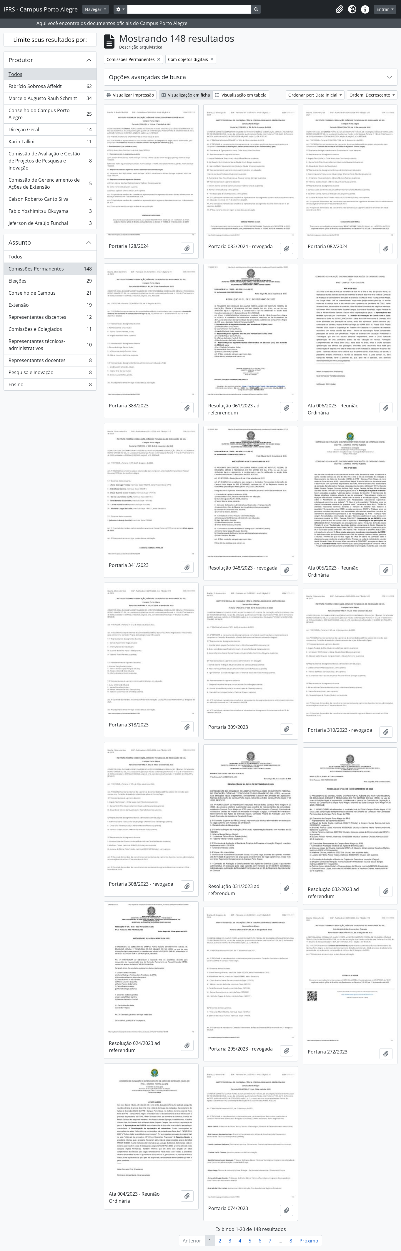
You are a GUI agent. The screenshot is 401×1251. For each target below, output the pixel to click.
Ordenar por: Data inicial (313, 95)
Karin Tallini (50, 143)
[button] (339, 9)
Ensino (50, 385)
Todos (15, 74)
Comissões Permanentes (50, 270)
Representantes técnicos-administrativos (50, 344)
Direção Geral (50, 131)
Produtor (21, 60)
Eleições (50, 282)
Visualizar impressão (130, 95)
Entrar (383, 9)
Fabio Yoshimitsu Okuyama (50, 212)
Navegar (94, 9)
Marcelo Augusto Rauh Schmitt (50, 99)
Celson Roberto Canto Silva (50, 200)
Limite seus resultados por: (50, 40)
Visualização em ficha (186, 95)
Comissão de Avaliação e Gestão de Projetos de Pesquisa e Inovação (50, 160)
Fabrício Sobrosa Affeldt (50, 87)
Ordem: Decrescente (370, 95)
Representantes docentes (50, 361)
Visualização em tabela (241, 95)
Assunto (20, 242)
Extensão (50, 306)
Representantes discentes (50, 318)
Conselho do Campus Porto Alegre (50, 114)
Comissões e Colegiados (50, 330)
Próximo (308, 1240)
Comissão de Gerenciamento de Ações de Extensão (50, 183)
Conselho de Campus (50, 294)
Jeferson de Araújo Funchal (50, 224)
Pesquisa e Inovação (50, 374)
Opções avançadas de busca (147, 77)
